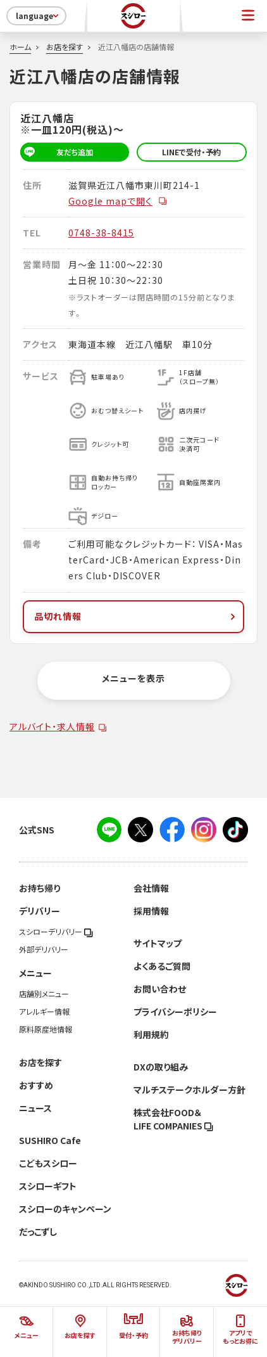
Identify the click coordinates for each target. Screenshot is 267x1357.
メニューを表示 (133, 678)
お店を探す (64, 47)
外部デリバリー (43, 949)
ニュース (35, 1108)
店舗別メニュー (44, 994)
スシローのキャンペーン (65, 1208)
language (38, 16)
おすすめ (36, 1085)
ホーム (20, 47)
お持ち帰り (39, 888)
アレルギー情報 (44, 1011)
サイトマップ (158, 943)
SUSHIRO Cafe (50, 1140)
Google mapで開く (118, 201)
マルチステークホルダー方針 (189, 1089)
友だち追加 (56, 152)
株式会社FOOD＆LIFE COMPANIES (173, 1119)
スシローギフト (48, 1186)
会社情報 (151, 888)
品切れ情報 (136, 616)
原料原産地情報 (45, 1029)
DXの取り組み (161, 1066)
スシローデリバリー (56, 931)
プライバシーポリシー (175, 1011)
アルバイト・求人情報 (52, 726)
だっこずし (38, 1231)
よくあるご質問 (162, 966)
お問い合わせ (160, 988)
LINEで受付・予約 (191, 152)
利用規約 (151, 1034)
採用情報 (151, 910)
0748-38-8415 (101, 232)
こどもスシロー (48, 1163)
